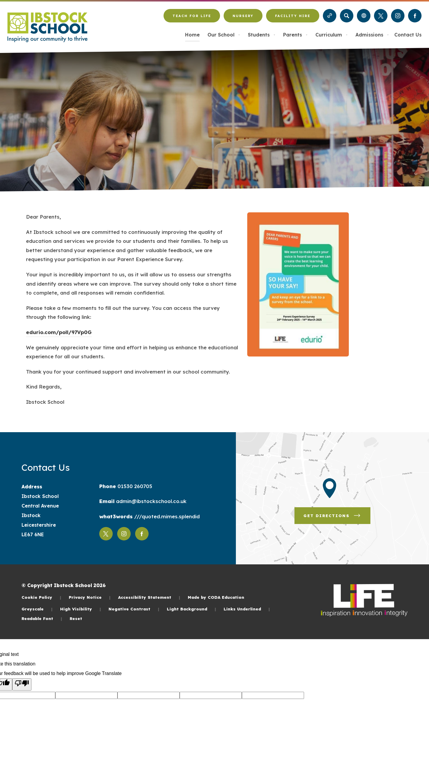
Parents (295, 35)
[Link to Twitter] (380, 15)
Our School (223, 35)
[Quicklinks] (329, 15)
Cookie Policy (41, 597)
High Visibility (80, 608)
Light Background (191, 608)
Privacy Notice (90, 597)
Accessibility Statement (149, 597)
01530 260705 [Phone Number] (134, 486)
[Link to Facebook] (415, 15)
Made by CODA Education (216, 597)
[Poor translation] (21, 684)
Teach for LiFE (191, 18)
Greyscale (37, 608)
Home (192, 35)
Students (261, 35)
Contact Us (408, 35)
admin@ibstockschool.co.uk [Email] (150, 501)
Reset (76, 618)
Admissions (372, 35)
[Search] (346, 15)
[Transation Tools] (363, 15)
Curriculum (331, 35)
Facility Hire (292, 18)
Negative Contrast (134, 608)
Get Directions (336, 517)
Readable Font (42, 618)
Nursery (243, 18)
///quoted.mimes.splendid (166, 516)
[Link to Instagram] (397, 15)
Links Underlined (247, 608)
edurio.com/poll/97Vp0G (59, 333)
